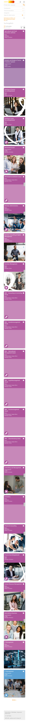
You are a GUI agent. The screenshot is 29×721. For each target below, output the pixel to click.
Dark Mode (8, 715)
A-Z (24, 26)
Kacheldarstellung (24, 28)
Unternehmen (8, 712)
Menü (24, 2)
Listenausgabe (21, 28)
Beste (22, 26)
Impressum (19, 712)
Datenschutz (7, 713)
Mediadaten (14, 712)
